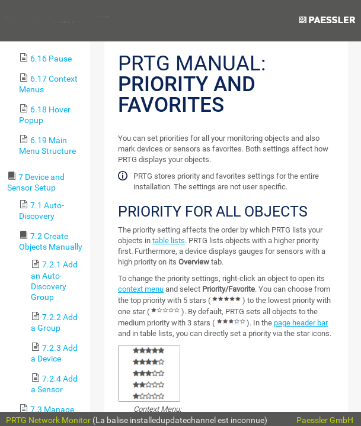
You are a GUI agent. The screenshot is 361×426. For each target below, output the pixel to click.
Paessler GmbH (324, 420)
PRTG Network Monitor (48, 420)
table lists (168, 240)
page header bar (301, 322)
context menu (141, 289)
